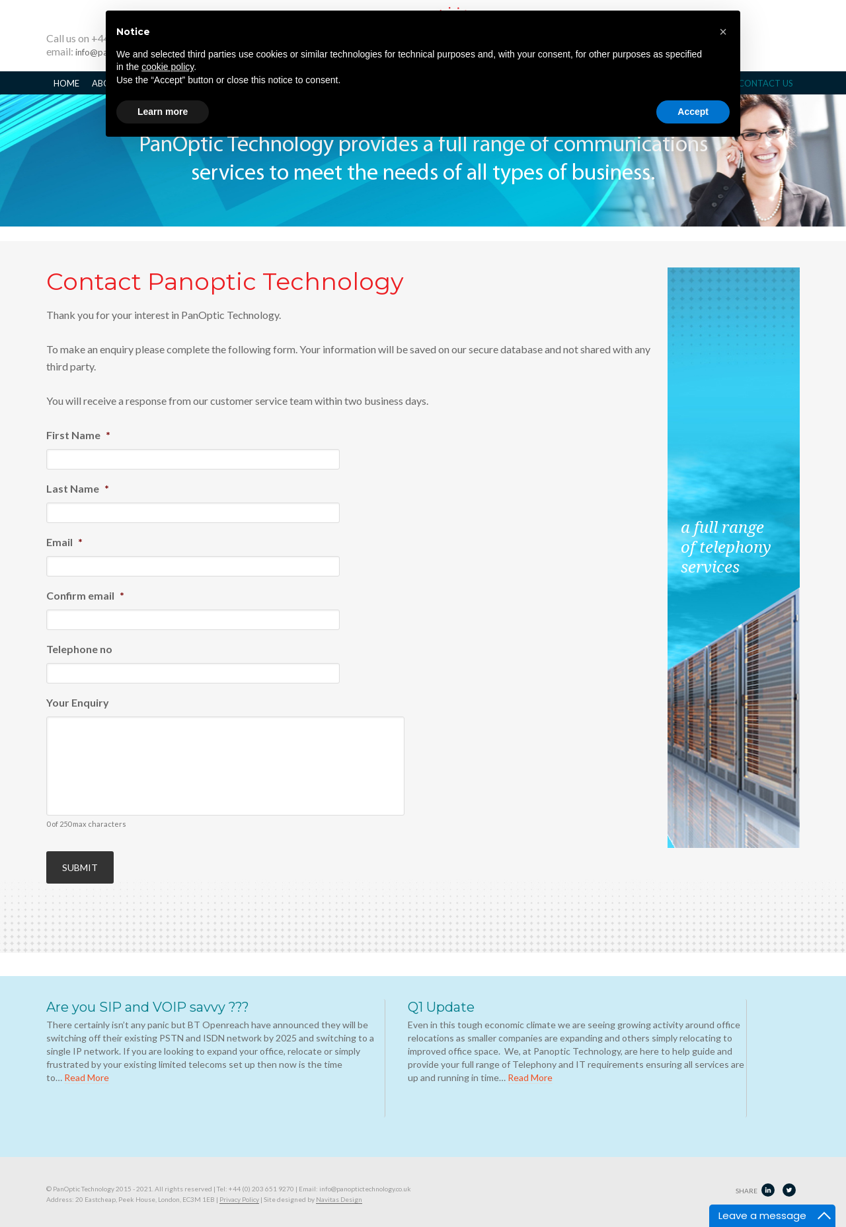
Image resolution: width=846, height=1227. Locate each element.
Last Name (77, 488)
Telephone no (79, 649)
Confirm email (85, 595)
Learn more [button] (162, 111)
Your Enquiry (77, 702)
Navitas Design (339, 1189)
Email (64, 542)
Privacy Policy (239, 1189)
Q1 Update (441, 997)
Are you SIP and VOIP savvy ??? (147, 997)
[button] (723, 31)
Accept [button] (693, 111)
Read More (86, 1067)
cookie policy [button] (167, 66)
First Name (78, 435)
